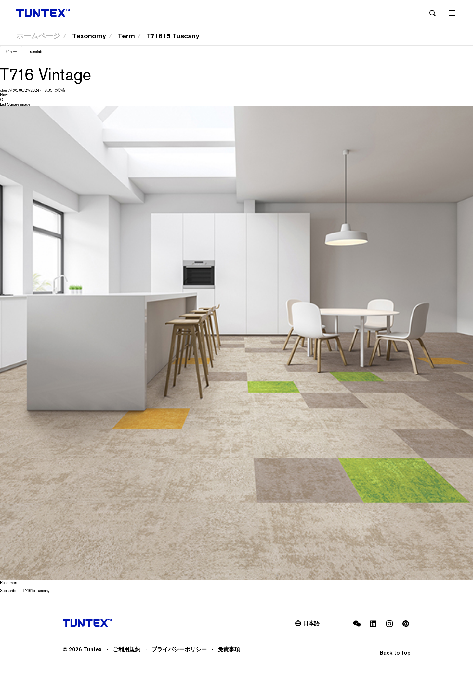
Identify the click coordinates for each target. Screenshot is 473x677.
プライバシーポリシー (179, 649)
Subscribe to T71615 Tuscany (24, 590)
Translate (35, 51)
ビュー (13, 53)
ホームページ (38, 36)
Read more (9, 582)
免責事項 (229, 649)
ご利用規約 (126, 649)
